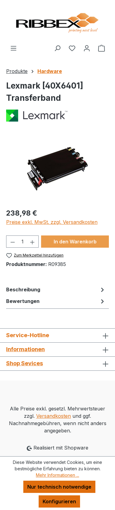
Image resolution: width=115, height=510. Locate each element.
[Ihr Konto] (86, 48)
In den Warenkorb (75, 242)
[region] (57, 168)
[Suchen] (57, 48)
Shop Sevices (24, 363)
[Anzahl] (22, 241)
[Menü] (13, 48)
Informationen (25, 349)
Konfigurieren (59, 501)
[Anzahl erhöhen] (32, 241)
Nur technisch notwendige (59, 487)
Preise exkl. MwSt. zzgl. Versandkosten (52, 222)
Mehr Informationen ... (57, 475)
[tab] (56, 289)
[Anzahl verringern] (12, 241)
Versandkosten (53, 416)
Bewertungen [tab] (56, 301)
